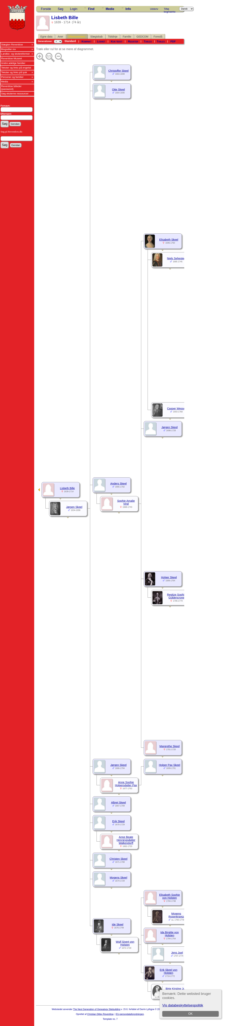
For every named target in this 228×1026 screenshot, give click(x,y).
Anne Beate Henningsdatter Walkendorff (126, 840)
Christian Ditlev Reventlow (100, 1014)
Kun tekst (116, 41)
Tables (148, 41)
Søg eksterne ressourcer (15, 93)
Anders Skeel (118, 483)
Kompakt (86, 41)
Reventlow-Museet (11, 58)
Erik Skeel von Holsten (168, 971)
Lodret (101, 41)
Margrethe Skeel (169, 746)
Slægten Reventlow (12, 44)
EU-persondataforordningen (130, 1014)
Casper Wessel (176, 408)
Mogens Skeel (118, 877)
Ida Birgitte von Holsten (169, 934)
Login (73, 9)
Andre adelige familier (13, 63)
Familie (127, 36)
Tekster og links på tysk (14, 72)
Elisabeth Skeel (168, 239)
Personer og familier (12, 77)
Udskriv (154, 9)
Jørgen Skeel (170, 427)
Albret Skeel (118, 802)
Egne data (46, 36)
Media (4, 81)
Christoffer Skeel (118, 70)
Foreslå (158, 36)
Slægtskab (96, 36)
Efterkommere (77, 36)
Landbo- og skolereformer (15, 53)
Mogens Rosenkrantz (176, 915)
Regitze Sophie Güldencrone (176, 596)
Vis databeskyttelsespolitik (182, 1005)
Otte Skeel (118, 89)
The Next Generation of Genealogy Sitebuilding (96, 1009)
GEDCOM (142, 36)
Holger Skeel (169, 577)
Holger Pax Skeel (169, 764)
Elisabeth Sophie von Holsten (169, 896)
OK (190, 1013)
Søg (60, 9)
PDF (173, 41)
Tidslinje (113, 36)
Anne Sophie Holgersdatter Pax (126, 784)
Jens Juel (177, 952)
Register (133, 41)
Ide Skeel (117, 924)
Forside (46, 9)
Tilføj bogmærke (169, 10)
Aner (60, 36)
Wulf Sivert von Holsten (125, 943)
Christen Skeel (118, 858)
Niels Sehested (176, 258)
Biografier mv (8, 49)
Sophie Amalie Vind (126, 502)
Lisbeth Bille (67, 488)
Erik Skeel (118, 821)
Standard (70, 41)
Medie (110, 9)
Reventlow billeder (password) (11, 87)
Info (128, 9)
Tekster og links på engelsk (16, 67)
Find (91, 9)
